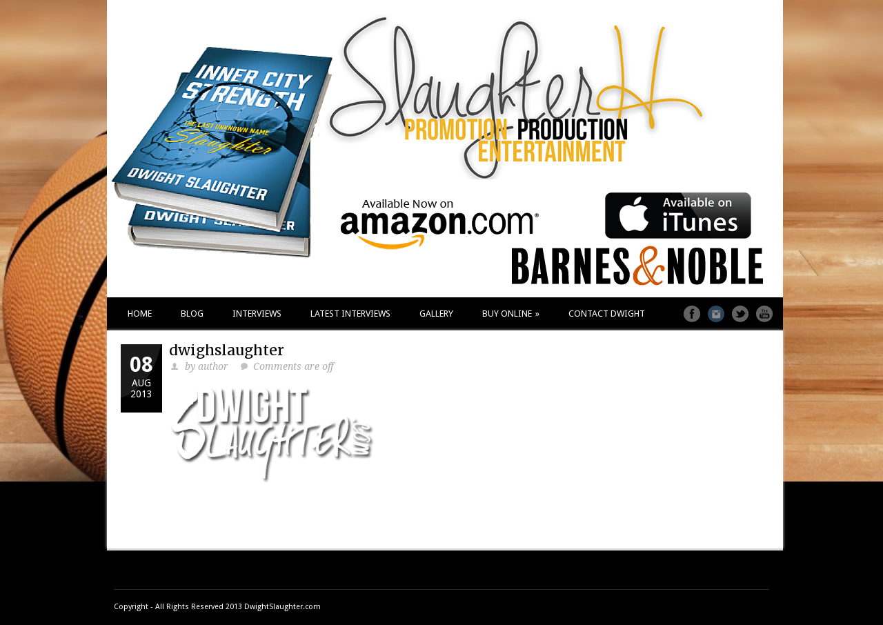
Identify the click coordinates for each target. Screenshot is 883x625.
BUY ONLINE (510, 313)
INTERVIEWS (256, 313)
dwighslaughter (226, 350)
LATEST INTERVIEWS (350, 313)
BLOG (192, 313)
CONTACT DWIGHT (606, 313)
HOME (140, 313)
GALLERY (436, 313)
